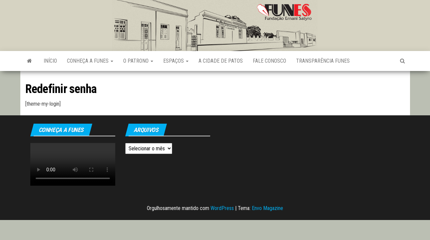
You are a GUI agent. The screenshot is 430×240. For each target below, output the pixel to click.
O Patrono (138, 61)
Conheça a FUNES (90, 61)
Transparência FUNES (323, 61)
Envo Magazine (267, 208)
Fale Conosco (269, 61)
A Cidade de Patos (221, 61)
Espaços (176, 61)
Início (50, 61)
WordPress (222, 208)
